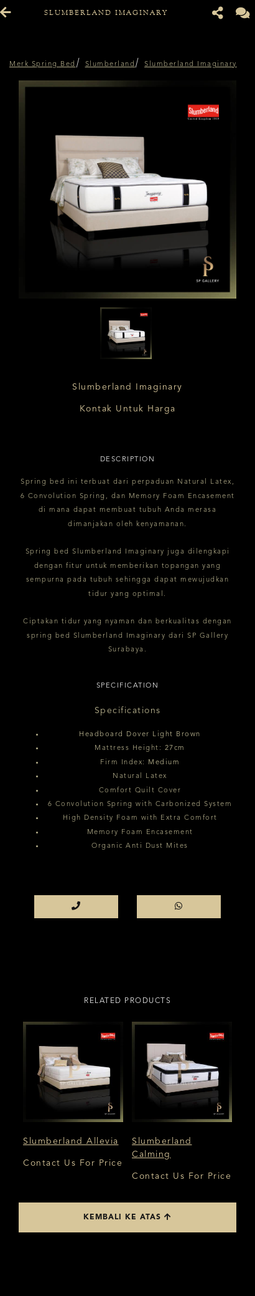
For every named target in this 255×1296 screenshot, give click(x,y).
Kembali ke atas (127, 1217)
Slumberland (110, 64)
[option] (127, 189)
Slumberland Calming (162, 1148)
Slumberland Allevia (71, 1141)
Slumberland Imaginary (190, 64)
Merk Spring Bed (42, 64)
